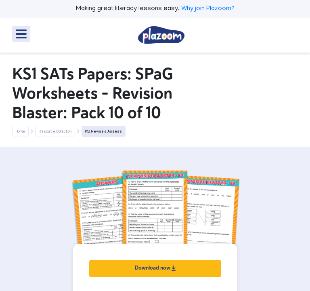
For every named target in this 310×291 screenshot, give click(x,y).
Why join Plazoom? (208, 9)
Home (20, 132)
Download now (155, 267)
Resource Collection (55, 132)
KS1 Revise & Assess (103, 132)
